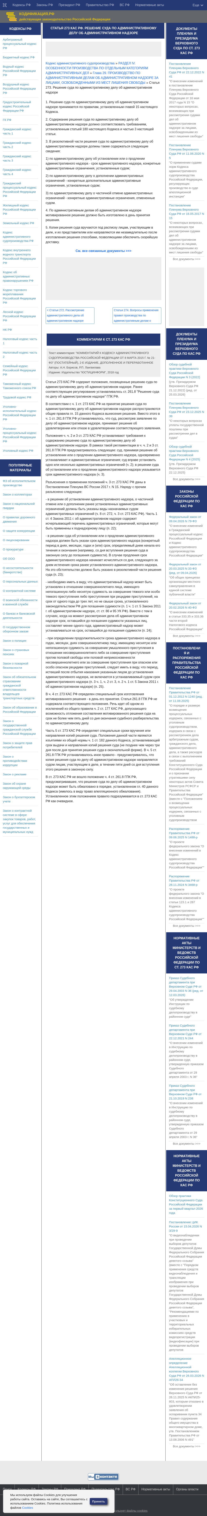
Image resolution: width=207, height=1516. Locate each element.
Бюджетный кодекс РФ (19, 57)
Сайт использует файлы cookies (125, 1510)
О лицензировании (16, 540)
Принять (98, 1501)
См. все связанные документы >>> (103, 251)
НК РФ (7, 329)
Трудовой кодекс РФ (17, 397)
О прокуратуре (13, 549)
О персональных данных (20, 581)
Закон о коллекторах (17, 494)
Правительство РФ (100, 5)
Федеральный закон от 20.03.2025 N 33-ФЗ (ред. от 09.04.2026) (185, 568)
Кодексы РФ (22, 5)
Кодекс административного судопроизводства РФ (18, 237)
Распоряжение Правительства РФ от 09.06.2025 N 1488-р (184, 833)
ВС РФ (125, 5)
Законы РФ (44, 5)
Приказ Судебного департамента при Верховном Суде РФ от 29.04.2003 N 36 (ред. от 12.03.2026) (186, 986)
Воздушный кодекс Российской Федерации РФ (19, 88)
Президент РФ (69, 5)
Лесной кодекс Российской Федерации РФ (19, 316)
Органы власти (187, 1489)
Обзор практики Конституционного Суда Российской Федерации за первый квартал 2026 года (186, 1204)
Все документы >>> (186, 259)
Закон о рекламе (14, 774)
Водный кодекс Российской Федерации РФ (19, 71)
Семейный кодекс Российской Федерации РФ (19, 370)
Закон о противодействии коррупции (15, 761)
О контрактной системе (19, 590)
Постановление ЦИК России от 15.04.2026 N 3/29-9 (185, 1226)
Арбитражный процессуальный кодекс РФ (20, 44)
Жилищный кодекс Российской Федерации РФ (19, 209)
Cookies (27, 1507)
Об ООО (9, 558)
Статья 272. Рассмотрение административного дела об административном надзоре (65, 315)
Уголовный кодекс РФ (18, 450)
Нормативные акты (149, 5)
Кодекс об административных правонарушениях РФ (18, 276)
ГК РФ (7, 120)
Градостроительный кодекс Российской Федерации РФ (17, 106)
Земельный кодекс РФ (18, 223)
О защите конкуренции (19, 530)
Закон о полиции (14, 640)
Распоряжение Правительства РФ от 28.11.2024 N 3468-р (184, 880)
